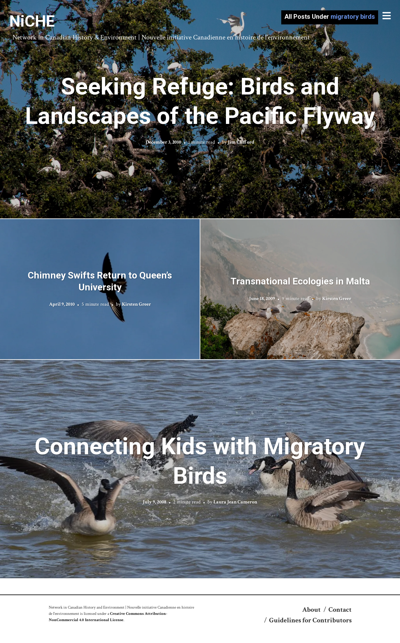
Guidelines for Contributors (310, 620)
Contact (340, 609)
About (311, 609)
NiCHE (32, 21)
